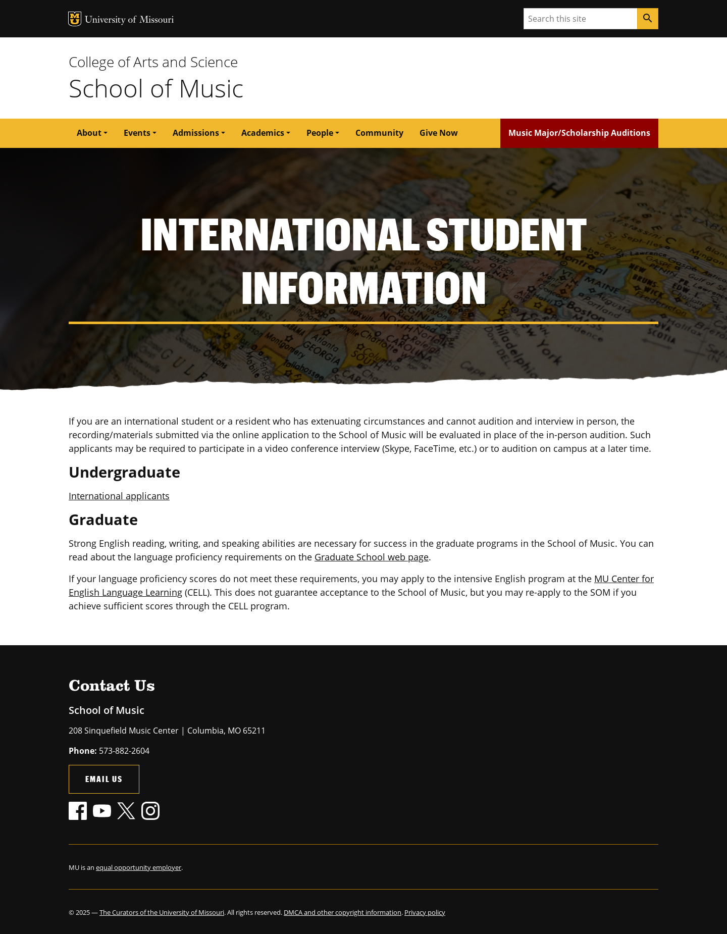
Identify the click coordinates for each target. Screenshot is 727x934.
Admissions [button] (196, 132)
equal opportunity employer (138, 867)
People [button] (319, 132)
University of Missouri (129, 20)
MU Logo (74, 19)
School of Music (156, 88)
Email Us (104, 779)
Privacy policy (424, 912)
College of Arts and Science (153, 61)
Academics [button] (262, 132)
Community (379, 132)
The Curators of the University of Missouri (161, 912)
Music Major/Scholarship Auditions (579, 132)
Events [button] (137, 132)
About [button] (89, 132)
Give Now (439, 132)
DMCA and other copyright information (342, 912)
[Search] (647, 18)
